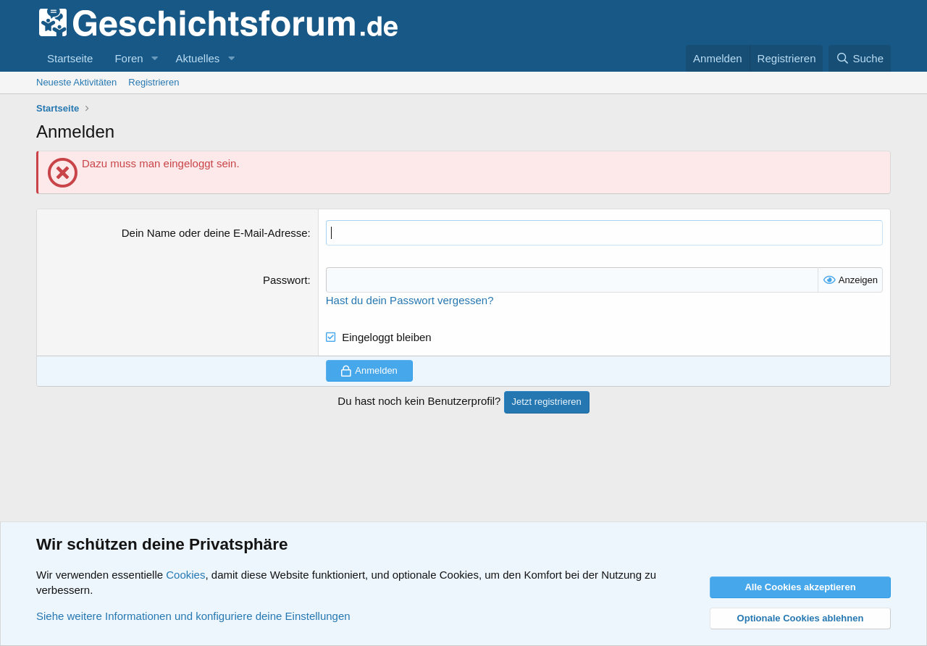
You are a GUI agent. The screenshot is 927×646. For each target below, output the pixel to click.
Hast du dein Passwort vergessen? (410, 300)
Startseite (70, 58)
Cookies (185, 575)
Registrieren (153, 82)
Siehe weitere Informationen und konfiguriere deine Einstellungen (193, 616)
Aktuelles (197, 58)
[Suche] (860, 58)
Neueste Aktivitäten (76, 82)
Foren (128, 58)
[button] (154, 58)
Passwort (285, 280)
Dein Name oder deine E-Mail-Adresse (215, 233)
